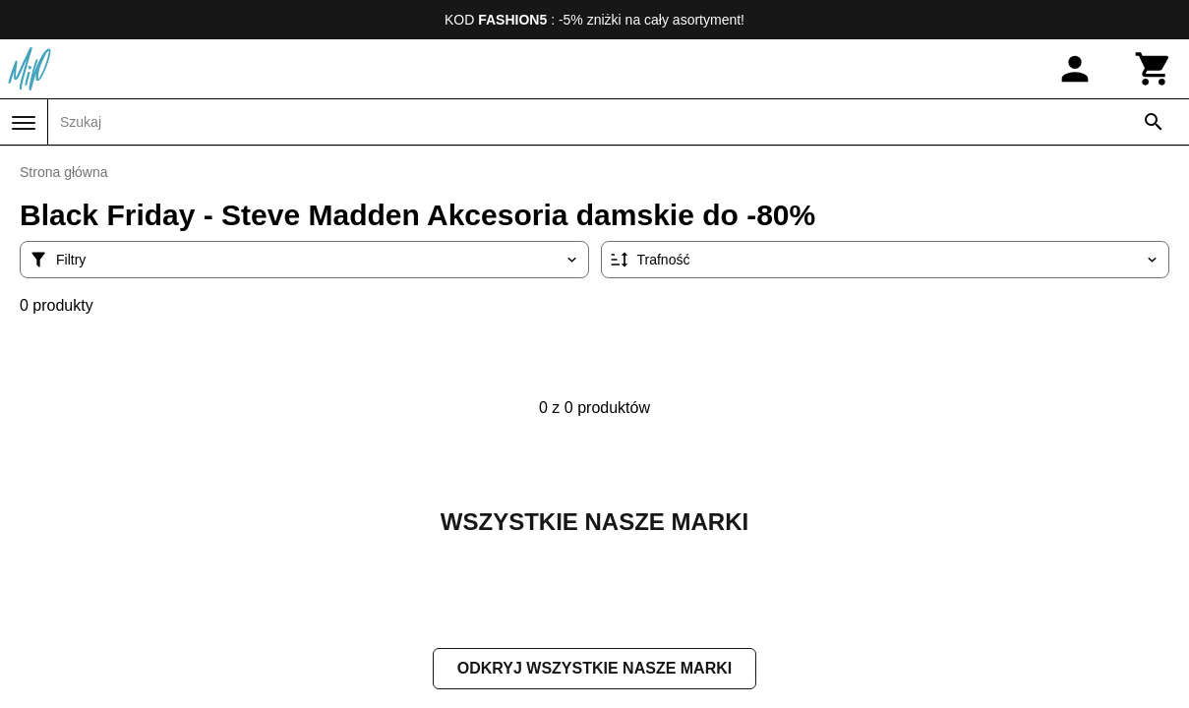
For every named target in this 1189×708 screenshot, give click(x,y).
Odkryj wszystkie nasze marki (594, 670)
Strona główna (64, 172)
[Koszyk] (1153, 68)
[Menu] (23, 123)
